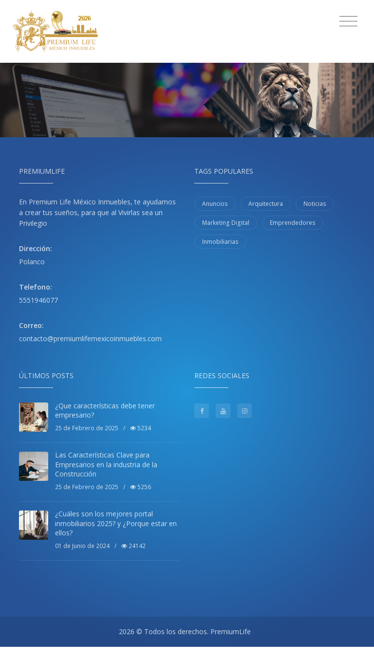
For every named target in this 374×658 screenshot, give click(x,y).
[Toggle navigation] (348, 21)
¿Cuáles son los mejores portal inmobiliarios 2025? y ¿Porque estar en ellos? (116, 523)
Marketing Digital (225, 223)
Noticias (314, 204)
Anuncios (215, 204)
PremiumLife (230, 631)
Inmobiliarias (220, 242)
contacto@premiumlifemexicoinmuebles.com (90, 338)
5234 (140, 428)
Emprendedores (293, 223)
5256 (140, 487)
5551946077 (38, 300)
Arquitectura (265, 204)
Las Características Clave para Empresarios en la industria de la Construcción (106, 464)
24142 (133, 546)
